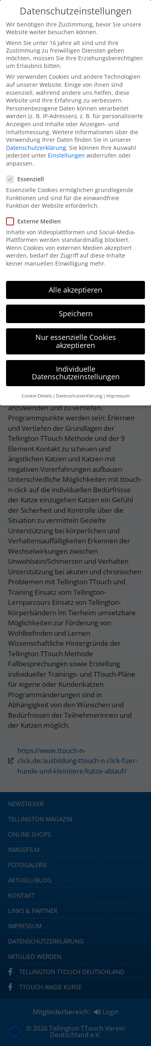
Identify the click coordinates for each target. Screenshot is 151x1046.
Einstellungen (66, 155)
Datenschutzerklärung (36, 147)
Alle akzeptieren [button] (75, 290)
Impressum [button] (118, 396)
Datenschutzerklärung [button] (79, 396)
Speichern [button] (76, 313)
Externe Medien (36, 221)
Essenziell (27, 179)
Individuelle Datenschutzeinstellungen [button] (76, 373)
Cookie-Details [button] (37, 396)
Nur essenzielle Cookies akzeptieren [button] (75, 341)
